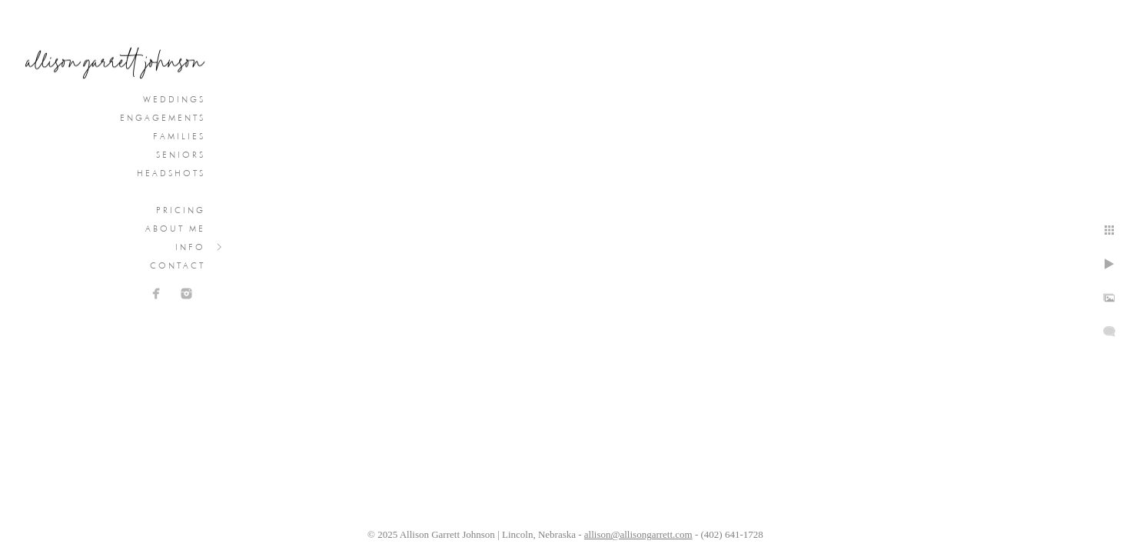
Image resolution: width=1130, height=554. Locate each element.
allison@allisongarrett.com (638, 534)
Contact (177, 265)
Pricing (180, 210)
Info (190, 247)
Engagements (162, 117)
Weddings (174, 99)
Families (179, 136)
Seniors (180, 154)
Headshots (171, 173)
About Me (175, 228)
